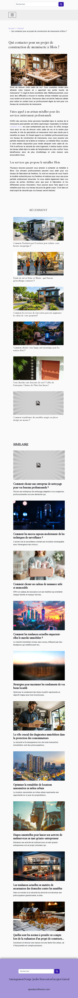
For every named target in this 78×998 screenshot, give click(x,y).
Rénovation (45, 979)
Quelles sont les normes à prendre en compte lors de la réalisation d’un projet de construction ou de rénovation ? (39, 938)
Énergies (56, 979)
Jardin (35, 979)
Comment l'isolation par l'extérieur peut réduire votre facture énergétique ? (36, 244)
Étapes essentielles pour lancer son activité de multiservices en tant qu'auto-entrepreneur (37, 836)
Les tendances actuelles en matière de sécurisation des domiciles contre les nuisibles (37, 886)
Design (27, 979)
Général (20, 28)
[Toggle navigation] (12, 15)
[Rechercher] (36, 4)
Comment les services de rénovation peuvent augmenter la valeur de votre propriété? (37, 314)
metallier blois (16, 127)
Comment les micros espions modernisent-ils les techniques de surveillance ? (38, 535)
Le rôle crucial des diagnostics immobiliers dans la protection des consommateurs (39, 736)
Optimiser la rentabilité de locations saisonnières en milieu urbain (32, 786)
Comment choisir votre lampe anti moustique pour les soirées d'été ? (36, 349)
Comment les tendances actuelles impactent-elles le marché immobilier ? (37, 636)
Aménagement (16, 979)
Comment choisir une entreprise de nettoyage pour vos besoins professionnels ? (37, 485)
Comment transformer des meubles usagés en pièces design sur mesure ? (35, 418)
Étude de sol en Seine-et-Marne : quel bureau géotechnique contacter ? (33, 279)
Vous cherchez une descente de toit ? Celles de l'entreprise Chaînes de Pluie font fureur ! (33, 384)
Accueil (12, 28)
